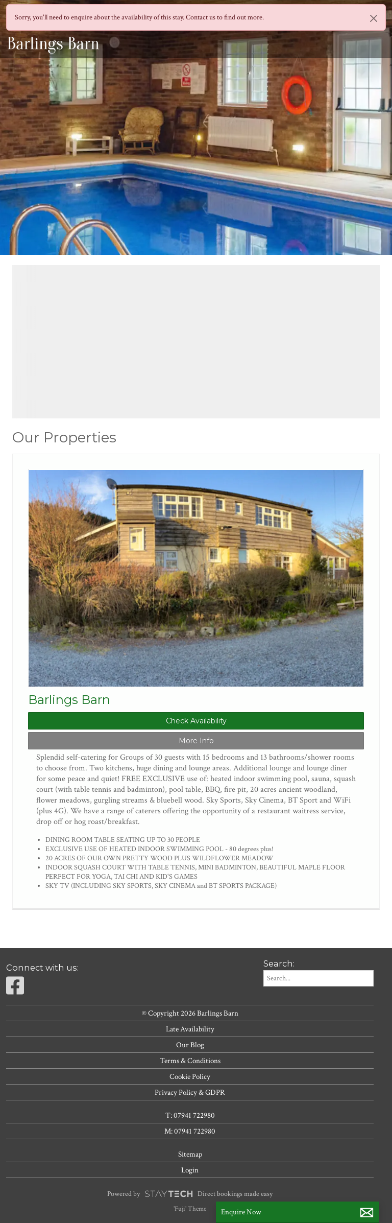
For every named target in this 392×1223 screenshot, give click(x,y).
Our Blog (190, 1045)
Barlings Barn (69, 699)
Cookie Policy (189, 1076)
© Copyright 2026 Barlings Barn (190, 1013)
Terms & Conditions (190, 1060)
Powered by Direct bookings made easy (189, 1194)
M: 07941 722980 (189, 1131)
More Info (196, 740)
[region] (196, 341)
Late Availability (190, 1029)
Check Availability (196, 720)
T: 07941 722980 (190, 1115)
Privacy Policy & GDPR (190, 1092)
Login (190, 1170)
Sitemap (190, 1154)
